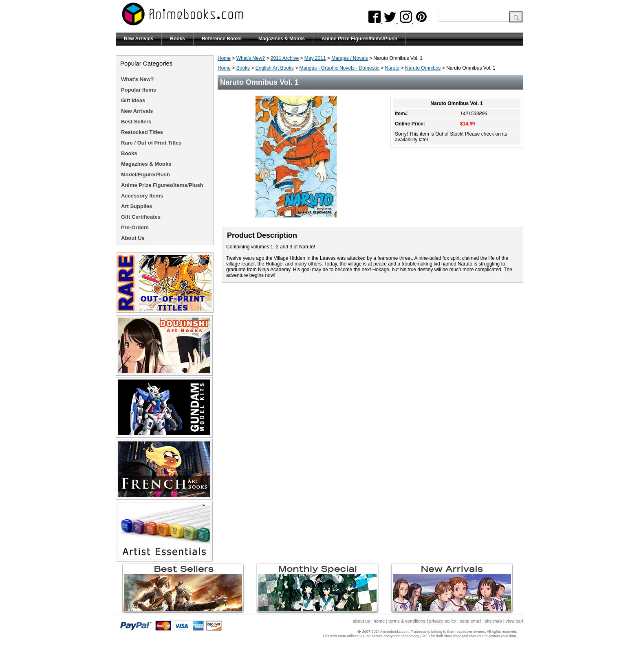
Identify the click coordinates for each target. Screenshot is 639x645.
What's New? (250, 58)
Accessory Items (142, 196)
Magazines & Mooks (281, 39)
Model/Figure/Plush (145, 174)
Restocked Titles (142, 132)
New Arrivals (138, 39)
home (379, 621)
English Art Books (275, 68)
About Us (133, 238)
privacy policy (442, 621)
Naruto (392, 68)
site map (493, 621)
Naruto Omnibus (423, 68)
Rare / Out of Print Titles (151, 143)
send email (470, 621)
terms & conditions (406, 621)
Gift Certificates (141, 217)
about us (361, 621)
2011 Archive (285, 58)
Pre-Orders (135, 227)
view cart (514, 621)
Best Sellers (136, 121)
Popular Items (138, 90)
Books (177, 39)
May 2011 (315, 58)
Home (224, 58)
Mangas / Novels (349, 58)
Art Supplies (136, 206)
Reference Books (222, 39)
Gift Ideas (133, 100)
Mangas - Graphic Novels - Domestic (339, 68)
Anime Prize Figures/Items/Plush (359, 39)
